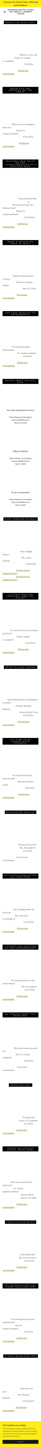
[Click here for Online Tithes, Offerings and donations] (20, 3)
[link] (21, 12)
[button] (5, 12)
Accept (20, 1442)
